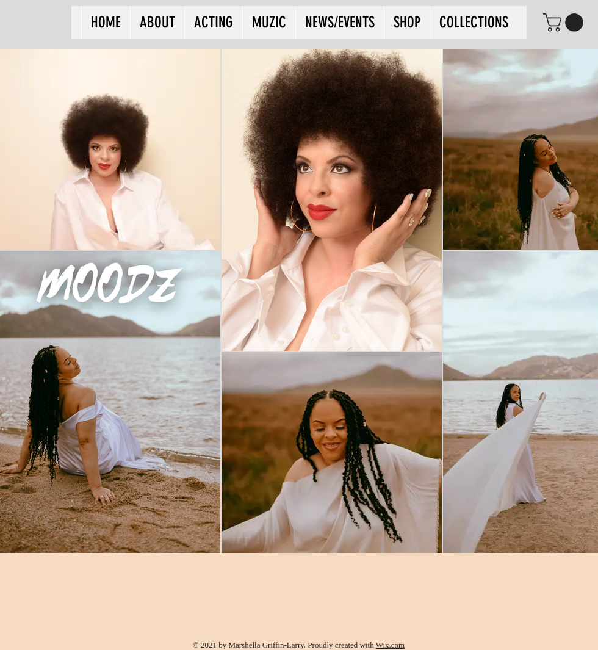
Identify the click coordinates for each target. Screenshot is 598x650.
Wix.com (390, 644)
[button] (565, 22)
